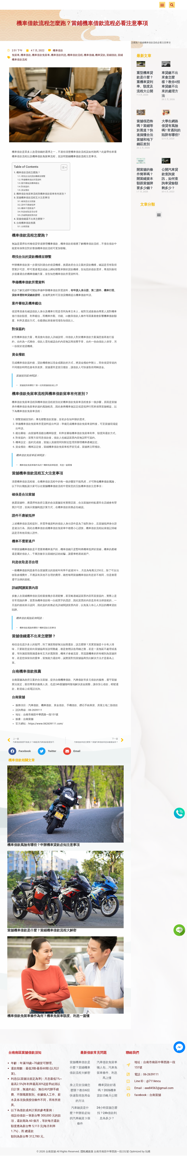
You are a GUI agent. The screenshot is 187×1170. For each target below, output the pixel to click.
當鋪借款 (111, 65)
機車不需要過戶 (28, 219)
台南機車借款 (63, 690)
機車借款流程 (75, 65)
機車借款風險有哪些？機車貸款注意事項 (38, 638)
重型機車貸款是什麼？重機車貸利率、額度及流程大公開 (145, 93)
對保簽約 (25, 197)
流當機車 (88, 664)
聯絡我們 (132, 1063)
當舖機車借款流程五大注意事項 (33, 208)
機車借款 (58, 61)
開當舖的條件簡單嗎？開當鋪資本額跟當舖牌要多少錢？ (145, 189)
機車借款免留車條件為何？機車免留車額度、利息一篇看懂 (46, 475)
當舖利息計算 (40, 517)
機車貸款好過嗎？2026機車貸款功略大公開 (107, 1101)
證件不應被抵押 (28, 215)
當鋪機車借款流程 (76, 167)
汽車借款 (78, 690)
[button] (162, 10)
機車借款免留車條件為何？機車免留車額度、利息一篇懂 (48, 1026)
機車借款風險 (106, 492)
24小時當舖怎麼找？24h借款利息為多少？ (107, 1124)
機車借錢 (89, 65)
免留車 (16, 65)
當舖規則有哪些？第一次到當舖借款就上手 (39, 396)
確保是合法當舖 (28, 212)
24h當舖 (60, 695)
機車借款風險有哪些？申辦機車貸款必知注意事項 (43, 855)
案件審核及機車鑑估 (30, 194)
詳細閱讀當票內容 (29, 226)
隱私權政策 (87, 1162)
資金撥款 (25, 200)
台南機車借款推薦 (25, 233)
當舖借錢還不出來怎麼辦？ (30, 229)
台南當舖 (25, 237)
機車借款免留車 (41, 65)
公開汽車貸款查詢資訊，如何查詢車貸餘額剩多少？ (170, 189)
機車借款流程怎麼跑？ (28, 183)
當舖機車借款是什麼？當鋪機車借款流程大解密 (41, 941)
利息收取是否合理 (29, 222)
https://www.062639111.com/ (45, 734)
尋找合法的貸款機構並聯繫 (33, 187)
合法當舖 (55, 513)
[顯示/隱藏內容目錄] (62, 178)
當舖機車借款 (50, 497)
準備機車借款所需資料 (31, 190)
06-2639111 (35, 720)
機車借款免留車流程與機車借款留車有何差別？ (41, 204)
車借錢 (33, 284)
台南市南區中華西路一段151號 (40, 725)
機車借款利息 (58, 65)
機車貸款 (100, 65)
